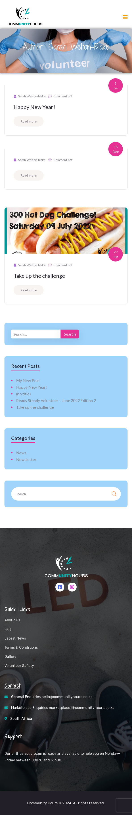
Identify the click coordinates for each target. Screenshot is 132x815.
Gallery (10, 656)
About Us (12, 620)
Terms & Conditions (21, 647)
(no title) (23, 393)
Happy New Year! (34, 107)
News (21, 452)
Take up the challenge (39, 275)
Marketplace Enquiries (63, 708)
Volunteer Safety (19, 666)
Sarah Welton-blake (32, 96)
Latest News (15, 638)
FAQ (7, 629)
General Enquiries (51, 697)
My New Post (28, 380)
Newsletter (26, 459)
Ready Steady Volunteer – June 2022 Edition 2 (56, 400)
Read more (29, 121)
